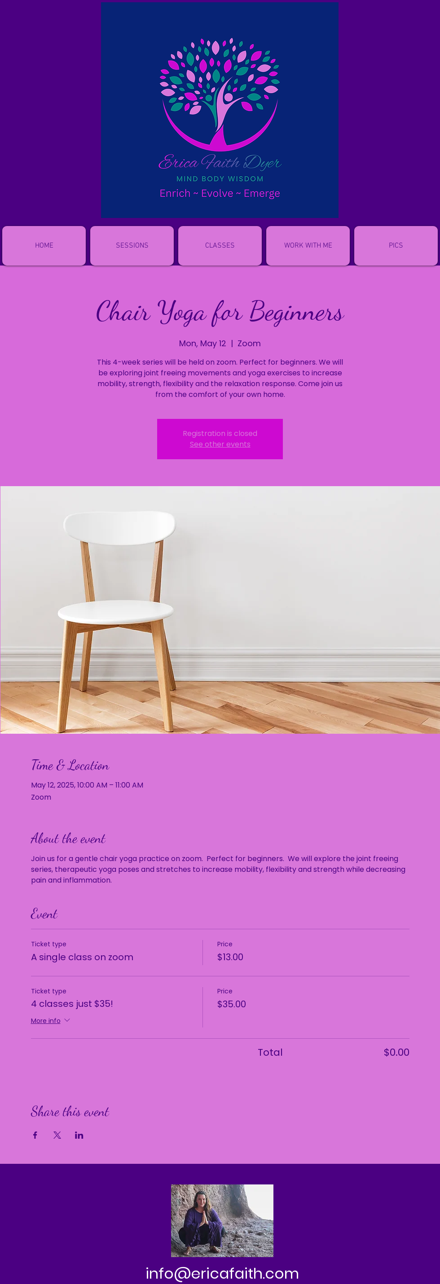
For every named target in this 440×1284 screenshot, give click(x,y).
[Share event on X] (57, 1135)
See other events (220, 444)
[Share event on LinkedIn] (79, 1135)
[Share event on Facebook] (35, 1135)
